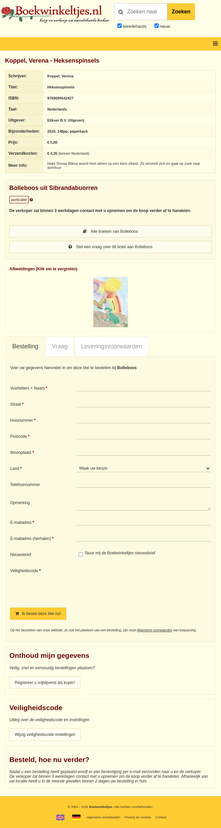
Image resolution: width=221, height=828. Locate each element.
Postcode (18, 436)
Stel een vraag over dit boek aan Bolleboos (110, 247)
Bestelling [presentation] (25, 346)
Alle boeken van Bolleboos (110, 231)
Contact (161, 817)
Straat (15, 404)
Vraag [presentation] (60, 346)
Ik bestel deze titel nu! (38, 613)
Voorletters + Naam (27, 388)
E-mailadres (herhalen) (30, 538)
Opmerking (20, 502)
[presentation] (133, 583)
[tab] (25, 346)
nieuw (165, 26)
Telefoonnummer (25, 484)
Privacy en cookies (137, 817)
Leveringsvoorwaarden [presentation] (111, 346)
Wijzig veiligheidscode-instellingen (45, 734)
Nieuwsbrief (20, 554)
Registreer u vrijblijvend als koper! (45, 682)
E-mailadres (20, 522)
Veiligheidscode (24, 570)
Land (14, 468)
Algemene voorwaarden (155, 630)
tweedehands (134, 26)
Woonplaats (20, 452)
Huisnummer (21, 420)
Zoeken (181, 11)
